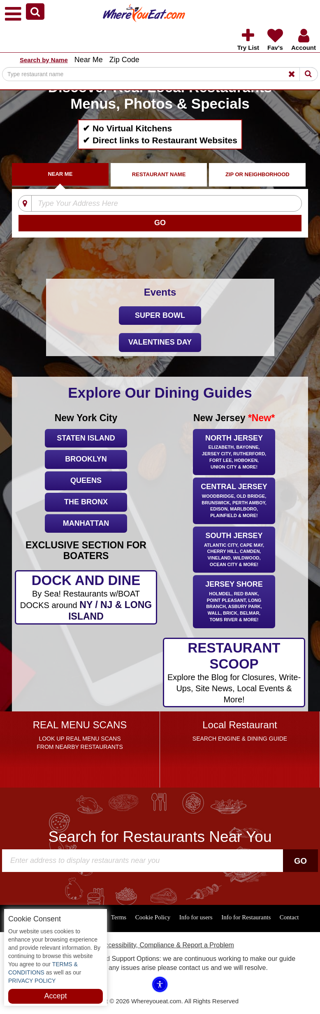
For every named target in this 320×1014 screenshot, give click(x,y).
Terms (118, 917)
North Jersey (234, 452)
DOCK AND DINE (86, 597)
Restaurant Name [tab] (159, 174)
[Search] (160, 74)
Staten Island (86, 438)
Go (300, 860)
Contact (289, 917)
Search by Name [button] (44, 59)
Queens (86, 480)
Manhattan (86, 523)
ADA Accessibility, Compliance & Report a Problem (160, 945)
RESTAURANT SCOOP (234, 672)
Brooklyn (86, 459)
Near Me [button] (88, 60)
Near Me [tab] (60, 174)
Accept (55, 996)
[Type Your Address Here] (155, 204)
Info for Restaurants (246, 917)
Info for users (196, 917)
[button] (35, 11)
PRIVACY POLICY (32, 980)
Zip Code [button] (124, 60)
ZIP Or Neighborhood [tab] (257, 174)
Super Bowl (160, 315)
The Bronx (86, 502)
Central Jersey (234, 501)
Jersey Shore (234, 602)
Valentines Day (160, 342)
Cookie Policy (152, 917)
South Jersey (234, 550)
